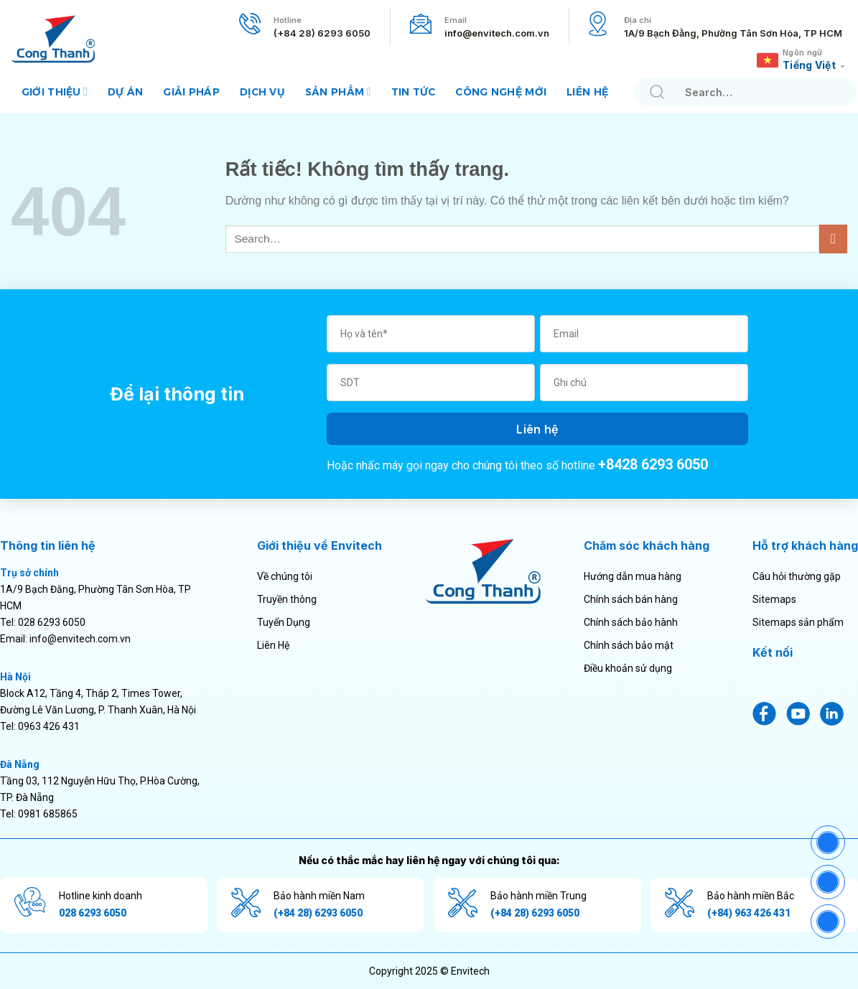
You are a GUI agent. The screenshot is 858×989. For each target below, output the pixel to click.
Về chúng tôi (284, 576)
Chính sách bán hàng (631, 599)
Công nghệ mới (500, 91)
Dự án (125, 91)
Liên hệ (587, 91)
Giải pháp (191, 91)
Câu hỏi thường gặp (796, 576)
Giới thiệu (55, 91)
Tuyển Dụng (283, 622)
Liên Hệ (273, 645)
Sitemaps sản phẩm (798, 622)
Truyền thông (287, 599)
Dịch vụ (262, 91)
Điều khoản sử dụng (628, 668)
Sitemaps (774, 599)
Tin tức (413, 91)
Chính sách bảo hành (631, 622)
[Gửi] (656, 92)
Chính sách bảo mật (628, 645)
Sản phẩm (338, 91)
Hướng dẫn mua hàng (632, 576)
